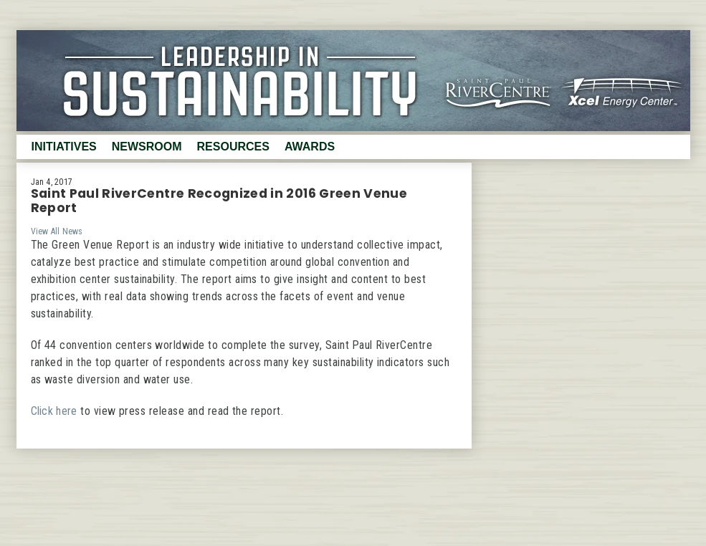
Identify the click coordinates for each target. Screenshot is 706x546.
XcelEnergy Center (629, 89)
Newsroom (147, 146)
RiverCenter (494, 89)
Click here (54, 411)
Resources (233, 146)
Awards (310, 146)
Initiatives (64, 146)
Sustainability (353, 80)
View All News (57, 231)
